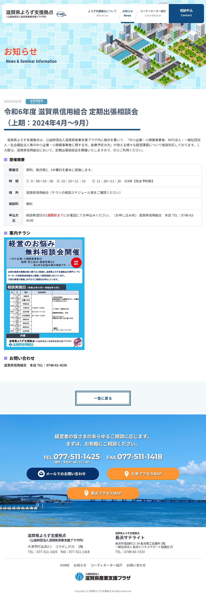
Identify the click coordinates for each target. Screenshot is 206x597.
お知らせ (80, 565)
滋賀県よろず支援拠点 (65, 537)
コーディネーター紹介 (107, 565)
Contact (186, 12)
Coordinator (153, 12)
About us (102, 12)
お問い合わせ (136, 565)
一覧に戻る (103, 398)
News (127, 12)
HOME (65, 565)
